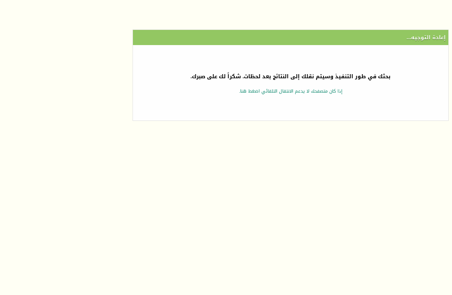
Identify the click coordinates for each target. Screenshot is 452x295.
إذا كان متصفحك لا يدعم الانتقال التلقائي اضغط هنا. (226, 91)
